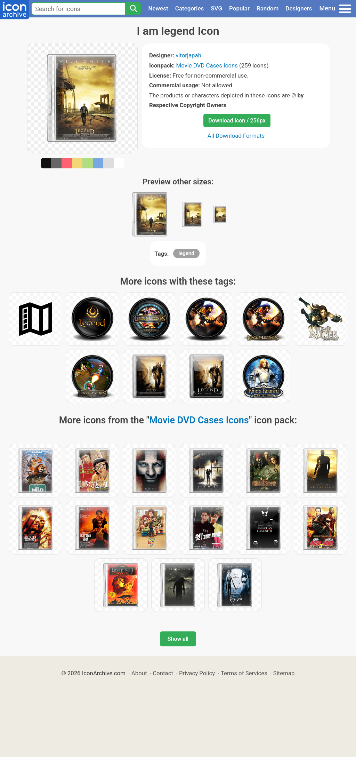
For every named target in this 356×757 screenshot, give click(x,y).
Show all (178, 639)
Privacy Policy (197, 673)
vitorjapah (188, 55)
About (139, 673)
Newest (158, 8)
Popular (239, 8)
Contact (163, 673)
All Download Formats (236, 135)
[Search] (133, 8)
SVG (216, 8)
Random (267, 8)
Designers (298, 8)
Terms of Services (244, 673)
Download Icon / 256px (236, 120)
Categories (189, 8)
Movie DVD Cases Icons (207, 65)
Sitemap (284, 673)
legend (186, 253)
